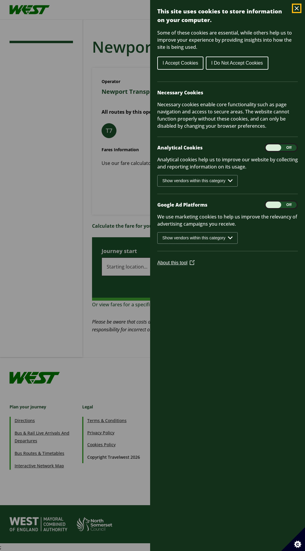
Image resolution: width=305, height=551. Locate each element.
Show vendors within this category (197, 180)
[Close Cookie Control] (296, 8)
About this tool (175, 262)
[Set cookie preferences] (293, 539)
